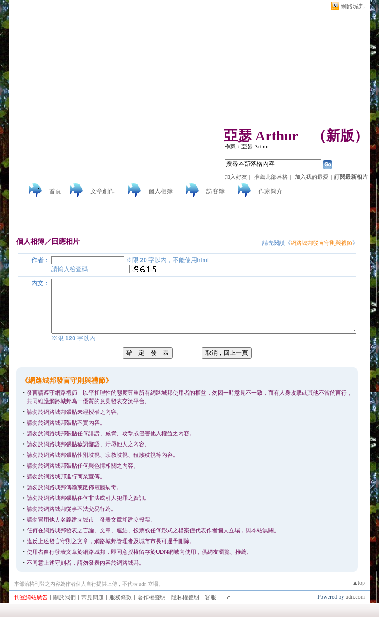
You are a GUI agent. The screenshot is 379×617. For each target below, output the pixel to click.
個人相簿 (160, 191)
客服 (210, 597)
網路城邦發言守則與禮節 (321, 243)
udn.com (355, 597)
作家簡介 (270, 191)
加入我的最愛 (311, 177)
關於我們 (64, 597)
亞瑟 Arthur (261, 135)
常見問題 (92, 597)
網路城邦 (353, 6)
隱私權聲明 (185, 597)
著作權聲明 (152, 597)
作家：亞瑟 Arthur (247, 146)
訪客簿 (215, 191)
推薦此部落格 (271, 177)
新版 (340, 135)
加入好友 (236, 177)
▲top (358, 583)
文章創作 (102, 191)
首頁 (55, 191)
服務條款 (120, 597)
